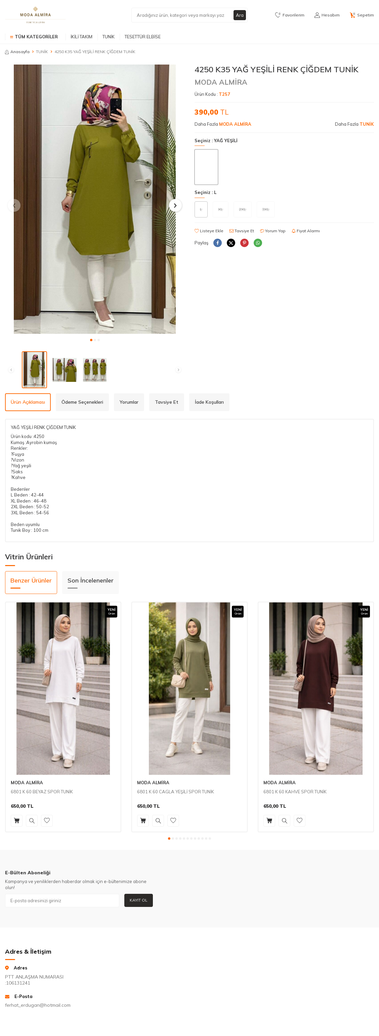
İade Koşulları (209, 402)
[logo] (35, 15)
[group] (94, 199)
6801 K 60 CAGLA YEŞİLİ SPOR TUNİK (175, 791)
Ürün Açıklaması (28, 402)
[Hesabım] (327, 15)
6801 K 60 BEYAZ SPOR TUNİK (42, 791)
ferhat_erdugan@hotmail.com (38, 1005)
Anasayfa (17, 51)
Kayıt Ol (139, 900)
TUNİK (108, 36)
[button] (91, 340)
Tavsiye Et (241, 230)
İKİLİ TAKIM (81, 36)
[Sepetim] (362, 15)
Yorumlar (129, 402)
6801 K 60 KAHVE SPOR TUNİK (295, 791)
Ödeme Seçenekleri (82, 402)
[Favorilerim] (289, 15)
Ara (240, 15)
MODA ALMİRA (221, 82)
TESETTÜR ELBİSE (143, 36)
